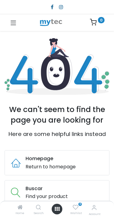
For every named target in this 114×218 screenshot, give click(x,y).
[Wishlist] (75, 207)
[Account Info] (94, 207)
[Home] (20, 207)
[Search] (38, 207)
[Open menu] (57, 209)
